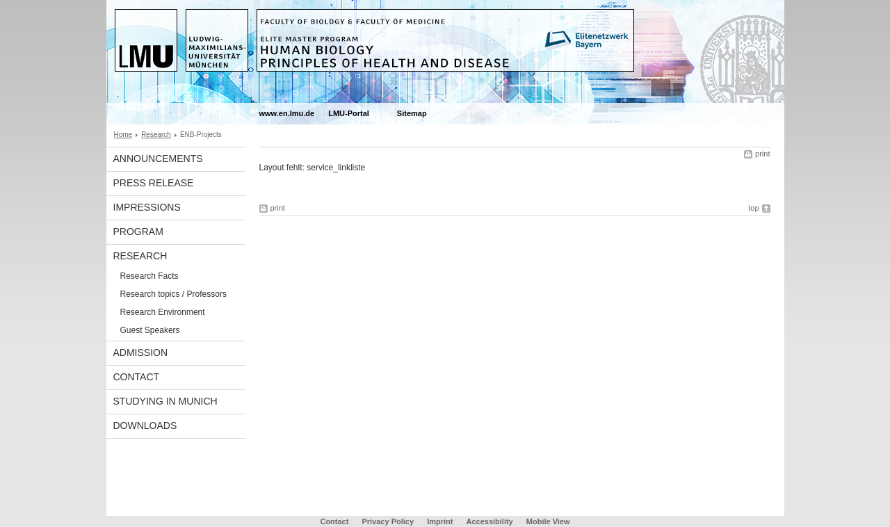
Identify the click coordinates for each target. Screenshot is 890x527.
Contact (136, 376)
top (753, 208)
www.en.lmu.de (287, 113)
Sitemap (412, 113)
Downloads (145, 425)
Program (138, 231)
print (762, 153)
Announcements (158, 158)
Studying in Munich (165, 401)
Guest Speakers (150, 330)
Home (123, 134)
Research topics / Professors (173, 294)
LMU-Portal (348, 113)
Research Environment (162, 312)
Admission (140, 352)
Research (156, 134)
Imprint (440, 521)
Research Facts (149, 276)
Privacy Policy (388, 521)
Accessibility (490, 521)
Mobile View (548, 521)
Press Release (153, 182)
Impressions (147, 207)
